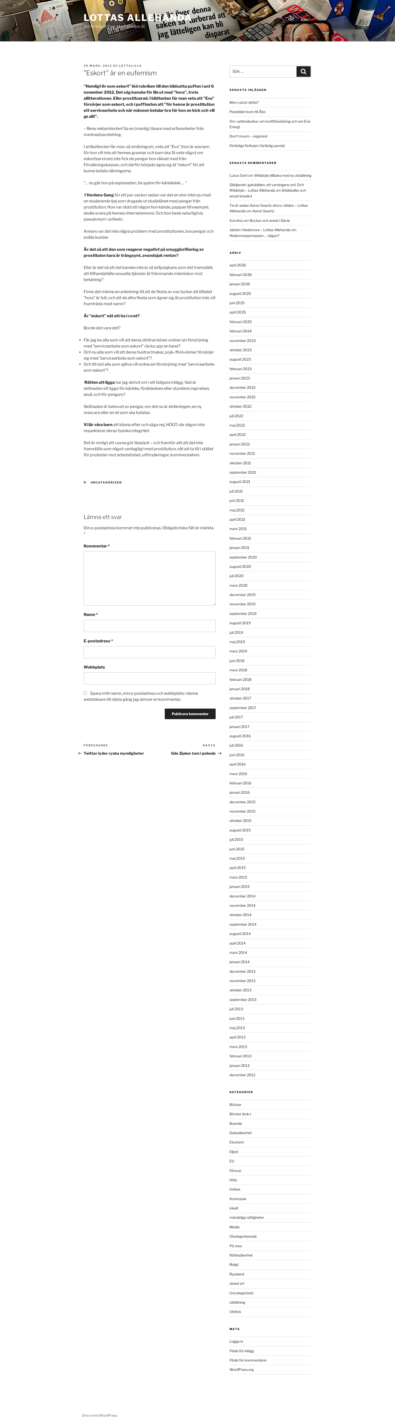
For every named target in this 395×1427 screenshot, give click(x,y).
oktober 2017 (240, 698)
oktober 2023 (240, 350)
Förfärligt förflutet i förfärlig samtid (257, 146)
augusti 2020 (240, 566)
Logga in (236, 1341)
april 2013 (237, 1037)
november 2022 (242, 397)
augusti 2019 (240, 623)
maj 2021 (237, 510)
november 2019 (242, 604)
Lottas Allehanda (138, 17)
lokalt (233, 1208)
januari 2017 (239, 726)
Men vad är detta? (244, 102)
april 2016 (237, 764)
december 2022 (242, 387)
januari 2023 (239, 378)
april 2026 (237, 265)
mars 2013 (238, 1047)
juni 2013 (236, 1018)
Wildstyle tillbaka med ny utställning (282, 175)
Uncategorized (106, 482)
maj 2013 (237, 1028)
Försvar (235, 1170)
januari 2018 (239, 689)
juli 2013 (236, 1009)
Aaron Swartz (263, 211)
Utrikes (235, 1311)
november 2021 (242, 453)
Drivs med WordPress (99, 1415)
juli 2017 (236, 717)
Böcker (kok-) (240, 1114)
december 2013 (242, 971)
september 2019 (242, 613)
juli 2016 (236, 745)
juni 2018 (236, 660)
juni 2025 (237, 303)
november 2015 (242, 811)
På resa (235, 1246)
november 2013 (242, 981)
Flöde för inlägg (241, 1351)
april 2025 (237, 312)
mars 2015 (238, 877)
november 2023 (242, 340)
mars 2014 (238, 952)
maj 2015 (237, 858)
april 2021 (237, 519)
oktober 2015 (240, 820)
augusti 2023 (240, 359)
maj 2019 (237, 642)
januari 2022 (239, 444)
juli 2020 (236, 576)
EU (231, 1161)
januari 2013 (239, 1065)
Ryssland (236, 1274)
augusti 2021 (239, 481)
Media (234, 1227)
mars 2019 (238, 651)
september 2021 (242, 472)
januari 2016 (239, 792)
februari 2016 (240, 783)
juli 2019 (236, 632)
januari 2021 (239, 547)
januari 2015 (239, 886)
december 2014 (242, 896)
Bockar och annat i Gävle (270, 220)
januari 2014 (239, 962)
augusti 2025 (240, 293)
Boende (235, 1123)
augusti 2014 (240, 933)
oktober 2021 (240, 463)
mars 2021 (238, 529)
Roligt (234, 1264)
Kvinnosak (237, 1199)
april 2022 (237, 434)
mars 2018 (238, 670)
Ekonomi (236, 1142)
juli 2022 (236, 416)
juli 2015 (236, 839)
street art (236, 1283)
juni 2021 (236, 500)
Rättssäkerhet (241, 1255)
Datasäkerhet (240, 1133)
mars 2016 (238, 774)
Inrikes (234, 1189)
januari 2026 (239, 284)
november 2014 (242, 905)
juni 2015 (236, 849)
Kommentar (97, 546)
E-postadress (98, 641)
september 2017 (242, 708)
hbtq (233, 1180)
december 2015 (242, 802)
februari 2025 (240, 322)
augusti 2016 (240, 736)
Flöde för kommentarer (248, 1360)
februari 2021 (240, 538)
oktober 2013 (240, 990)
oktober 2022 (240, 406)
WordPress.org (241, 1369)
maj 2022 (237, 425)
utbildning (237, 1302)
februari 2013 (240, 1056)
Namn (91, 614)
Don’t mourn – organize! (248, 136)
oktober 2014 (240, 915)
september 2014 (242, 924)
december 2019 (242, 595)
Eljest (233, 1152)
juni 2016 (236, 755)
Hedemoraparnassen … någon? (254, 235)
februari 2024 (240, 331)
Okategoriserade (243, 1236)
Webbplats (94, 667)
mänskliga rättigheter (246, 1217)
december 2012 (242, 1075)
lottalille (130, 65)
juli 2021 (236, 491)
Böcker (235, 1104)
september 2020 (243, 557)
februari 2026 (240, 274)
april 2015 (237, 867)
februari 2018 (240, 679)
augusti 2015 (240, 830)
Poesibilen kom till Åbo (247, 112)
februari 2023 (240, 369)
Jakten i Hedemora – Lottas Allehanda (259, 230)
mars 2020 (238, 585)
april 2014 (237, 943)
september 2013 (242, 999)
